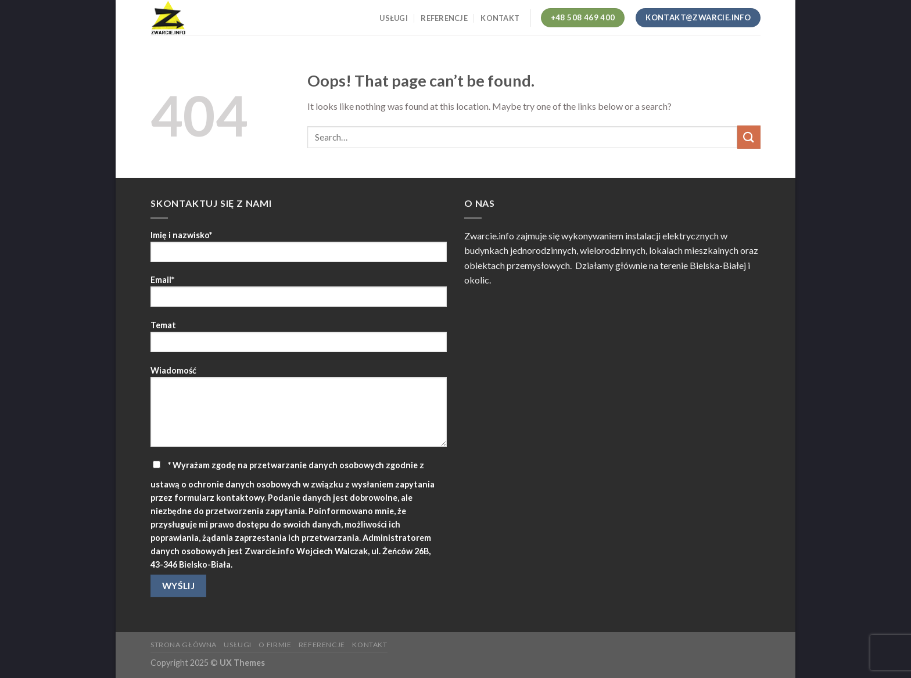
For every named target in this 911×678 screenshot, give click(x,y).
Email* (298, 295)
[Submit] (749, 136)
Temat (298, 340)
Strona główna (183, 644)
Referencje (444, 18)
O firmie (275, 644)
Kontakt (499, 18)
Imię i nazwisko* (298, 250)
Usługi (393, 18)
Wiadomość (298, 410)
